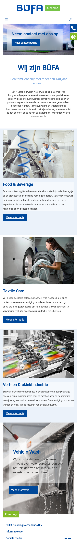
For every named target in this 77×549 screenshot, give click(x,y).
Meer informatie (20, 489)
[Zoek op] (70, 19)
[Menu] (6, 19)
